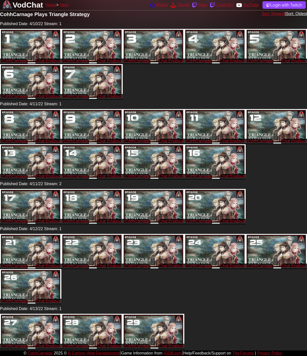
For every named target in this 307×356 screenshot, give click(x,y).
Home (51, 5)
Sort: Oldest (296, 14)
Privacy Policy (269, 353)
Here (64, 5)
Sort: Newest (273, 14)
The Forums (243, 353)
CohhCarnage (40, 353)
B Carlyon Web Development (94, 353)
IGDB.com (172, 353)
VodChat (28, 5)
